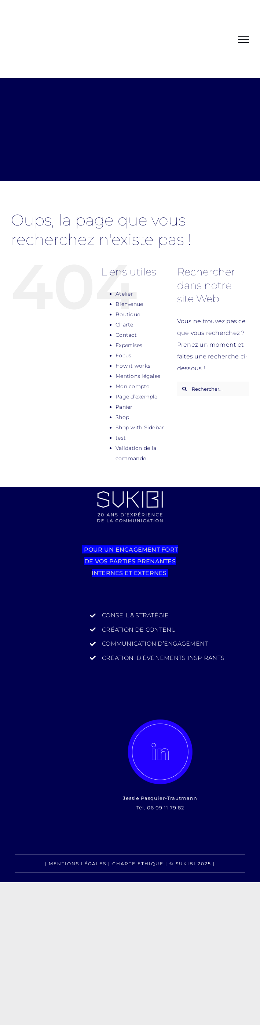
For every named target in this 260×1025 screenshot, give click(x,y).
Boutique (128, 314)
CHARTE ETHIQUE (138, 863)
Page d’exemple (136, 396)
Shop (122, 417)
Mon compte (132, 386)
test (121, 437)
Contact (126, 335)
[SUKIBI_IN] (160, 751)
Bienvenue (129, 304)
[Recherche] (184, 389)
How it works (133, 365)
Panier (124, 407)
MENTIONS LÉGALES (77, 863)
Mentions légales (138, 376)
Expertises (129, 345)
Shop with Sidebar (140, 427)
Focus (123, 355)
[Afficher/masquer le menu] (243, 39)
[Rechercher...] (213, 389)
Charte (124, 324)
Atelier (124, 293)
